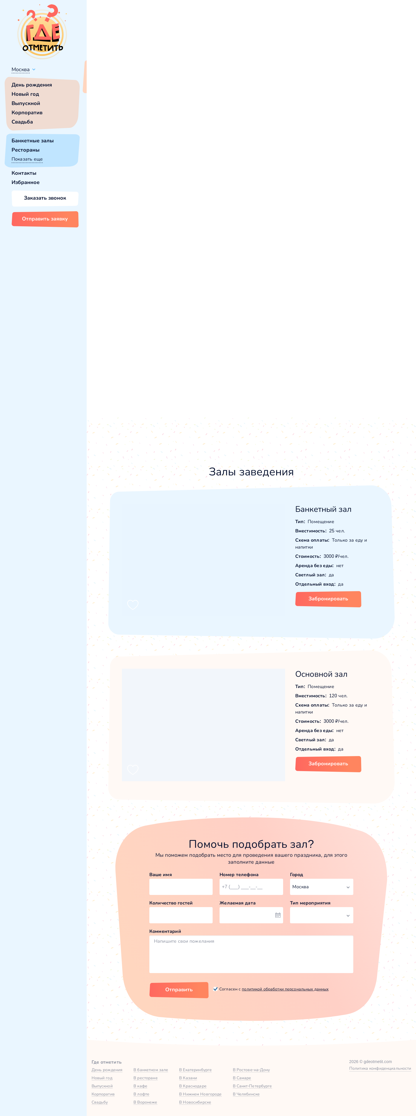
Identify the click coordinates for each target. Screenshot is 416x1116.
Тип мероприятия (310, 902)
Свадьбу (100, 1102)
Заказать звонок (45, 198)
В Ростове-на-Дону (251, 1069)
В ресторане (145, 1077)
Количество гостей (171, 902)
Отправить (179, 989)
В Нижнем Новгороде (200, 1094)
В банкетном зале (150, 1069)
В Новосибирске (195, 1102)
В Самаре (242, 1077)
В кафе (140, 1086)
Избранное (26, 182)
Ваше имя (160, 874)
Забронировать (328, 599)
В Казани (188, 1077)
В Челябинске (246, 1094)
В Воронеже (145, 1102)
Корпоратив (27, 112)
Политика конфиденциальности (380, 1068)
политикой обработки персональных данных (285, 989)
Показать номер (309, 180)
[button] (115, 145)
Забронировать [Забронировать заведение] (323, 211)
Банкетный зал (323, 509)
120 (339, 103)
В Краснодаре (193, 1086)
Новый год (25, 94)
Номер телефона (239, 874)
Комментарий (165, 931)
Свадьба (22, 122)
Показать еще (27, 159)
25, (331, 103)
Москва (21, 69)
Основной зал (321, 674)
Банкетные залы (33, 141)
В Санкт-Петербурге (252, 1086)
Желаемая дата (238, 902)
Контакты (24, 173)
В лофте (141, 1094)
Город (296, 874)
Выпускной (26, 103)
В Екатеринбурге (195, 1069)
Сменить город (138, 83)
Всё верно (103, 83)
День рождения (32, 85)
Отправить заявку (45, 219)
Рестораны (26, 150)
